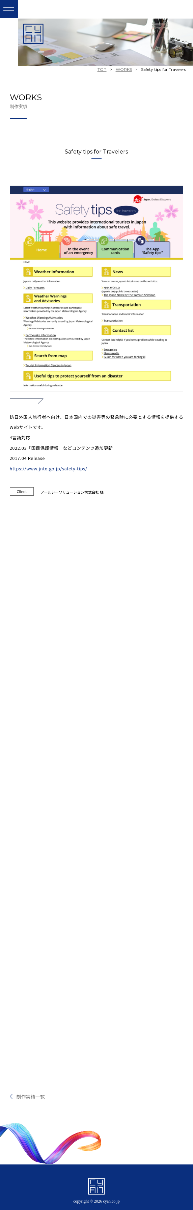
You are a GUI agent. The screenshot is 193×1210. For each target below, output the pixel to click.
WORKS (124, 69)
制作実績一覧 (31, 1096)
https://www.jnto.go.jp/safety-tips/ (48, 468)
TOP (102, 69)
